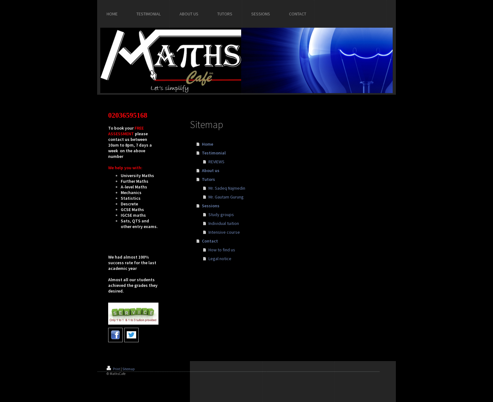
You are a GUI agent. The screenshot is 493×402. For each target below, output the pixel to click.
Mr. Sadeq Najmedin (226, 188)
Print (114, 369)
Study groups (221, 214)
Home (207, 144)
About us (210, 170)
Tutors (208, 179)
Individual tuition (223, 223)
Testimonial (214, 153)
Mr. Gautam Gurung (226, 197)
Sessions (210, 206)
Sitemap (128, 369)
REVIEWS (216, 162)
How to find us (221, 250)
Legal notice (219, 258)
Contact (210, 241)
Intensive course (224, 232)
